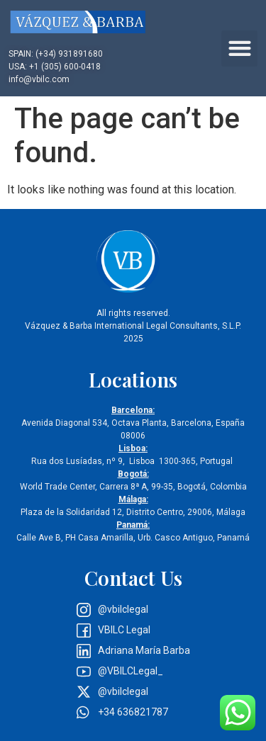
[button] (239, 48)
